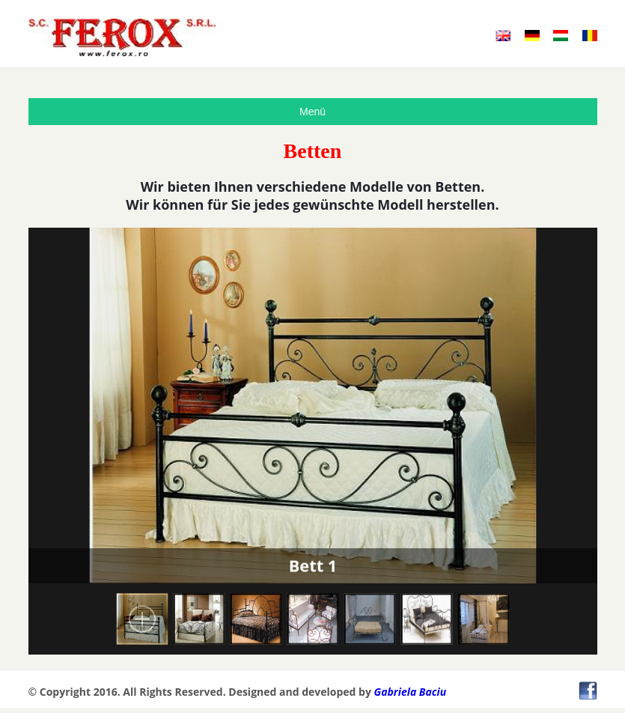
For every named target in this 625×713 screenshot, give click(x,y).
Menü (312, 112)
